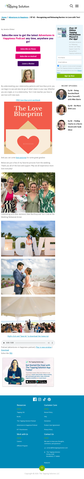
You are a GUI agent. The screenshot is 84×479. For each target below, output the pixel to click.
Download (5, 350)
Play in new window (44, 347)
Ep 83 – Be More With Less (74, 107)
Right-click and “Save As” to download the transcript (28, 336)
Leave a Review (28, 64)
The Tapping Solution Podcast (26, 421)
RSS (11, 353)
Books (19, 416)
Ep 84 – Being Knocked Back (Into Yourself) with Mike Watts (74, 94)
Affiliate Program (22, 446)
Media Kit (47, 463)
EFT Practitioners (22, 429)
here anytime (21, 158)
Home (4, 17)
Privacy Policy (48, 429)
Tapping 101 (21, 412)
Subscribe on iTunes (28, 49)
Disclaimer (47, 421)
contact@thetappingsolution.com (56, 448)
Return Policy (48, 412)
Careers (19, 441)
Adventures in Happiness (18, 17)
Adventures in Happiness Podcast (27, 425)
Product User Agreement (52, 425)
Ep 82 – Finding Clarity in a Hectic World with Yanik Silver (75, 125)
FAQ (45, 416)
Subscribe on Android (28, 56)
